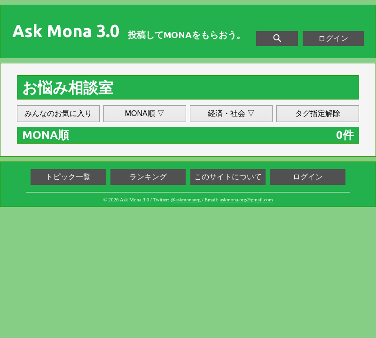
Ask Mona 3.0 (65, 31)
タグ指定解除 (317, 113)
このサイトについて (228, 177)
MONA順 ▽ (144, 113)
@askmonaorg (186, 199)
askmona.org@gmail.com (246, 199)
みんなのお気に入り (58, 113)
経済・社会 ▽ (231, 113)
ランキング (148, 177)
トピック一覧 (68, 177)
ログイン (333, 38)
